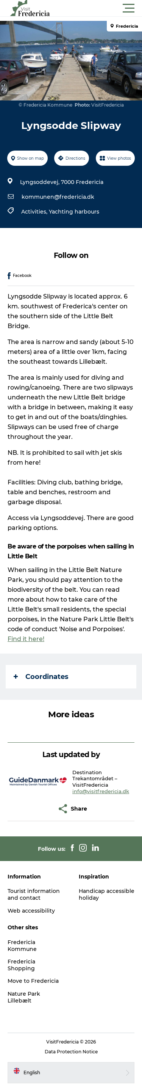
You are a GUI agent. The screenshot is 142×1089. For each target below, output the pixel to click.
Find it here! (26, 639)
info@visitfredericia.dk (100, 791)
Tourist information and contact (34, 894)
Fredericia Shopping (21, 965)
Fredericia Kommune (22, 945)
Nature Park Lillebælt (24, 997)
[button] (105, 8)
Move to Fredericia (33, 980)
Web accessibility (31, 910)
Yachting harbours (74, 211)
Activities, (35, 211)
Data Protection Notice (71, 1051)
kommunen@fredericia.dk (58, 196)
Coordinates (41, 677)
